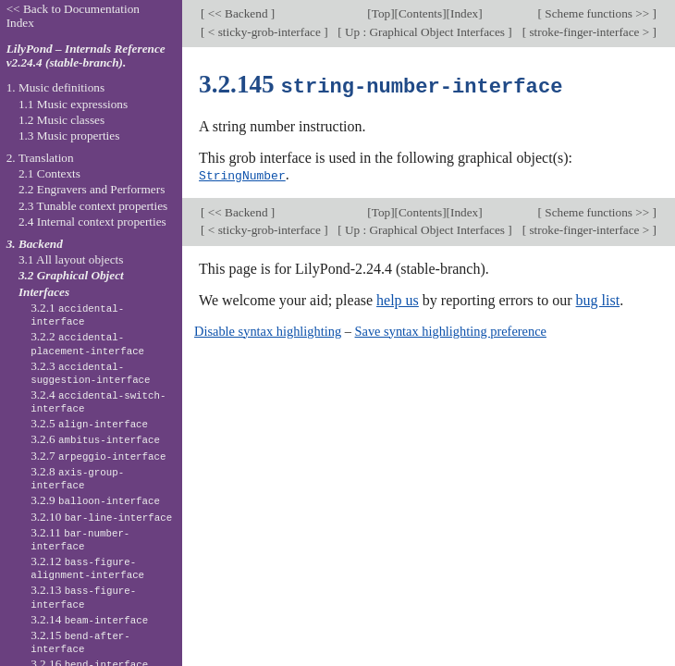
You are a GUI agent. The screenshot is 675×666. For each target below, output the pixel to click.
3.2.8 (77, 478)
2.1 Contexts (49, 173)
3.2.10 (101, 517)
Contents (420, 13)
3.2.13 (83, 596)
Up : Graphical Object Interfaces (425, 32)
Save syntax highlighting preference (450, 329)
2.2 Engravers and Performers (91, 189)
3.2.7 (98, 455)
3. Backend (34, 244)
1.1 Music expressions (73, 104)
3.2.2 (87, 343)
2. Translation (40, 158)
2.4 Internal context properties (92, 221)
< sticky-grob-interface (265, 32)
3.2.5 (89, 423)
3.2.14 (89, 619)
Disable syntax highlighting (267, 329)
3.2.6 (95, 439)
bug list (598, 298)
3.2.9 (95, 500)
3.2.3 (90, 373)
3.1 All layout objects (70, 259)
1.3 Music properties (68, 135)
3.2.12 (87, 568)
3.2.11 (80, 539)
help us (397, 298)
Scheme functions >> (597, 13)
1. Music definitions (55, 87)
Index (464, 13)
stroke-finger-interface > (589, 32)
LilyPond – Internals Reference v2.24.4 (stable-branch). (86, 55)
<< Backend (238, 13)
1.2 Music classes (61, 120)
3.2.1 (77, 314)
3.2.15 (80, 642)
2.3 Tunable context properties (92, 206)
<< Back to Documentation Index (73, 16)
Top (381, 13)
